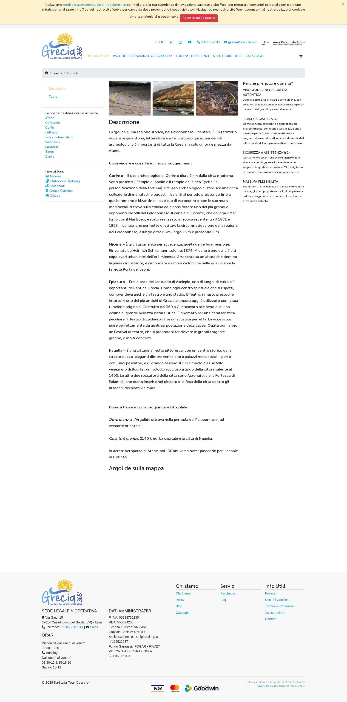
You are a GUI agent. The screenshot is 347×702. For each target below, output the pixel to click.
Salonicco (52, 142)
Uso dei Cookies (277, 600)
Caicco (52, 196)
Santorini (52, 147)
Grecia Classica (59, 191)
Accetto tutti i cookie (198, 18)
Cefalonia (52, 123)
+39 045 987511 (71, 627)
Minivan (53, 176)
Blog (179, 606)
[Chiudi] (343, 3)
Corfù (49, 128)
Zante (49, 157)
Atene (49, 118)
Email (94, 627)
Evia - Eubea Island (59, 137)
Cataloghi (182, 612)
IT (264, 42)
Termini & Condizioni (280, 606)
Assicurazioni (274, 612)
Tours (52, 97)
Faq (223, 600)
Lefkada (51, 132)
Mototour (55, 186)
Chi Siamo (183, 593)
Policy (180, 600)
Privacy (270, 593)
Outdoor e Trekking (62, 181)
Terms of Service (288, 686)
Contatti (270, 619)
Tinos (49, 152)
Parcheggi (227, 593)
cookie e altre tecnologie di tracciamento (94, 5)
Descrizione (57, 89)
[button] (142, 56)
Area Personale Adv (287, 42)
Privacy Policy (265, 686)
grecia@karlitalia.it (241, 42)
